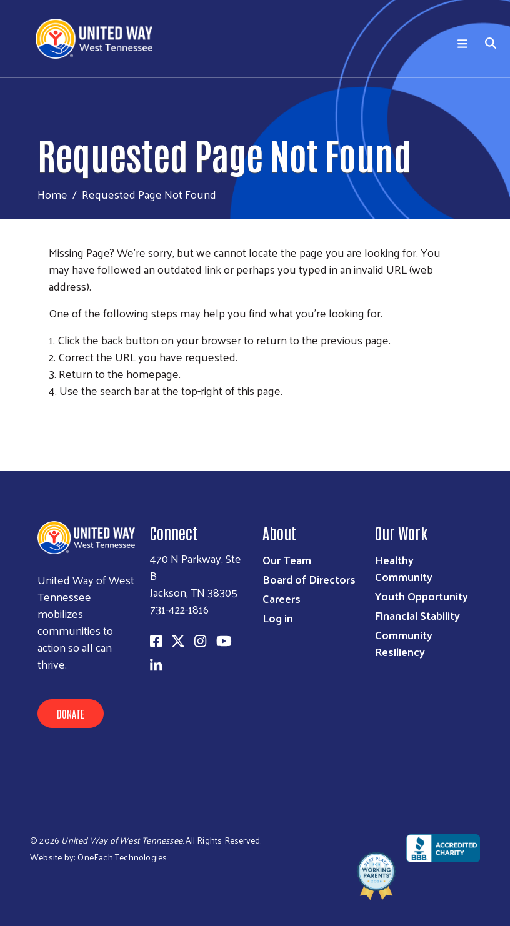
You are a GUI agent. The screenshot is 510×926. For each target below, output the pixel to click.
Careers (281, 598)
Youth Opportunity (421, 595)
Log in (277, 617)
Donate (70, 713)
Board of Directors (309, 579)
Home (53, 194)
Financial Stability (417, 615)
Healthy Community (403, 568)
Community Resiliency (403, 643)
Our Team (286, 559)
